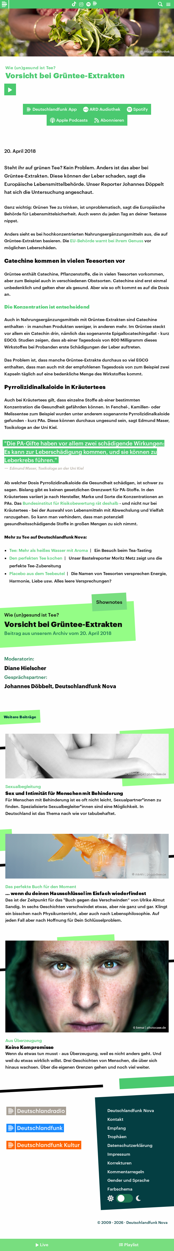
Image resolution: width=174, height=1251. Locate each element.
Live (44, 1244)
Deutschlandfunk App (51, 109)
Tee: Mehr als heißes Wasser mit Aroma (48, 550)
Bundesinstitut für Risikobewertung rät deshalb (70, 503)
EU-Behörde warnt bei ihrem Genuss (106, 240)
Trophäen (117, 1136)
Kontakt (115, 1119)
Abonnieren (109, 120)
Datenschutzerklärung (129, 1145)
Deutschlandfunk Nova (130, 1110)
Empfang (116, 1127)
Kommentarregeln (125, 1171)
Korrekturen (119, 1162)
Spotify (137, 109)
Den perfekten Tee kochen (35, 557)
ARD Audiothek (101, 109)
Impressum (118, 1153)
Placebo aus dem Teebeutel (37, 573)
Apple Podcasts (69, 120)
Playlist (131, 1244)
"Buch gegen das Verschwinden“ (96, 899)
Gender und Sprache (128, 1180)
